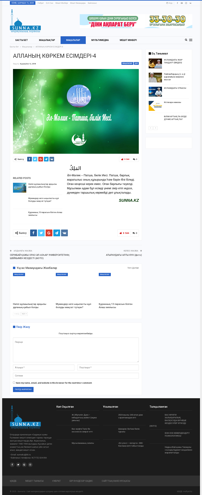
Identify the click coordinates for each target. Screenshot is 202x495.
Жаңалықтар (47, 40)
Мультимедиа (100, 40)
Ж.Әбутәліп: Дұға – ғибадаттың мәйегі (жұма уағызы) (84, 418)
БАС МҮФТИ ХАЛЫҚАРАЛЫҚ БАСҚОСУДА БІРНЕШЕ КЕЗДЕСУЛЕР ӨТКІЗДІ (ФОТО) (167, 420)
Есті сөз (49, 3)
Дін (136, 63)
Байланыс (92, 3)
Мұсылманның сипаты (83, 443)
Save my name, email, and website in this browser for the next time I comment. (54, 383)
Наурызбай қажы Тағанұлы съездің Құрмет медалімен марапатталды (178, 450)
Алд (16, 314)
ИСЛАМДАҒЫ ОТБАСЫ (175, 88)
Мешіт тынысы (34, 481)
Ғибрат (41, 3)
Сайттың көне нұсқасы (116, 481)
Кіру (169, 3)
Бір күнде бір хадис (81, 481)
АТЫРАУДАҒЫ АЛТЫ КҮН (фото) (124, 255)
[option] (169, 92)
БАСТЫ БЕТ (21, 40)
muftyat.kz (187, 491)
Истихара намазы (172, 102)
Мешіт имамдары (78, 3)
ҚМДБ (13, 481)
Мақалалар (73, 40)
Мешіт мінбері (61, 3)
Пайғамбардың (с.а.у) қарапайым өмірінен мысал (174, 77)
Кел (24, 314)
